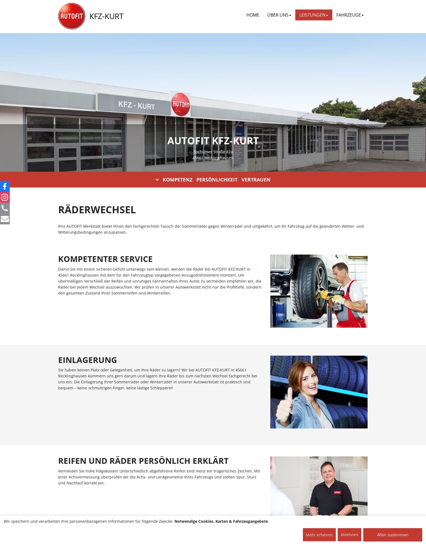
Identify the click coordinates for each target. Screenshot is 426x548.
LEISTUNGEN (313, 15)
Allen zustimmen (392, 534)
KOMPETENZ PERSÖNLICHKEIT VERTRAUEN (213, 179)
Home (252, 15)
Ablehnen (349, 534)
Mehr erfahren (319, 534)
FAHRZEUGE (350, 15)
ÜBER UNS (279, 15)
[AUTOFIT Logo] (71, 16)
